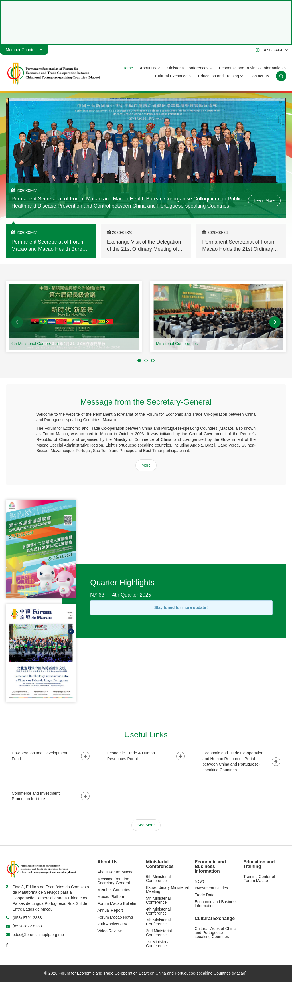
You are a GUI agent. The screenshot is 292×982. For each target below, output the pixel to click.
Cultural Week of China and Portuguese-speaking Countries (215, 932)
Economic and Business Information (252, 68)
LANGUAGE (272, 50)
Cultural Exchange (173, 76)
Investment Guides (211, 888)
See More (146, 825)
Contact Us (259, 76)
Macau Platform (111, 896)
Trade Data (205, 895)
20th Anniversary (112, 924)
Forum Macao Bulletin (116, 903)
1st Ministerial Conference (158, 943)
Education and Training (220, 76)
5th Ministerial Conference (158, 900)
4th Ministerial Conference (158, 911)
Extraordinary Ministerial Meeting (167, 889)
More (146, 465)
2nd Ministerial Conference (159, 933)
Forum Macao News (115, 917)
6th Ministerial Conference (34, 343)
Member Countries (113, 889)
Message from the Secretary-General (113, 881)
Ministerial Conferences (189, 68)
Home (127, 68)
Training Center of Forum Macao (259, 878)
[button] (17, 322)
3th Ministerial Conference (158, 922)
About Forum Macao (115, 872)
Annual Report (110, 910)
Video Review (109, 931)
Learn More (264, 200)
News (200, 881)
